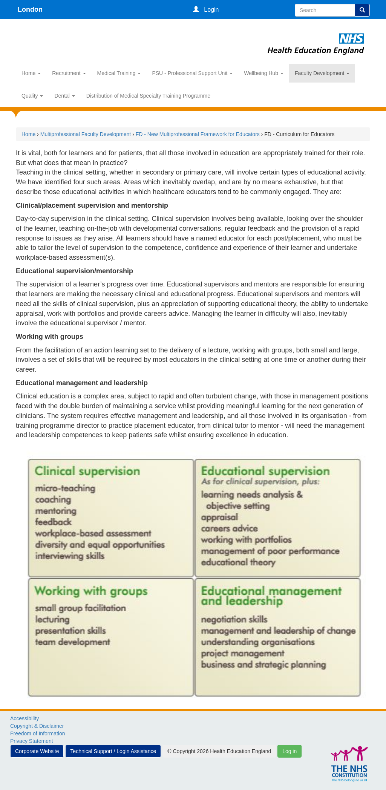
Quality (32, 96)
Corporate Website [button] (37, 751)
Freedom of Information (37, 733)
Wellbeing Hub (263, 73)
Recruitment (69, 73)
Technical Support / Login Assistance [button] (113, 751)
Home (31, 73)
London (30, 9)
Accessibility (24, 718)
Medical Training (119, 73)
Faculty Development (322, 73)
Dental (64, 96)
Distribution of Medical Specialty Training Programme (148, 96)
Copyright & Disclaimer (37, 726)
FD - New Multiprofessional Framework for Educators (198, 134)
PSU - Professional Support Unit (192, 73)
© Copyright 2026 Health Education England (219, 751)
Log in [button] (289, 751)
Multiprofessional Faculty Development (85, 134)
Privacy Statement (31, 741)
